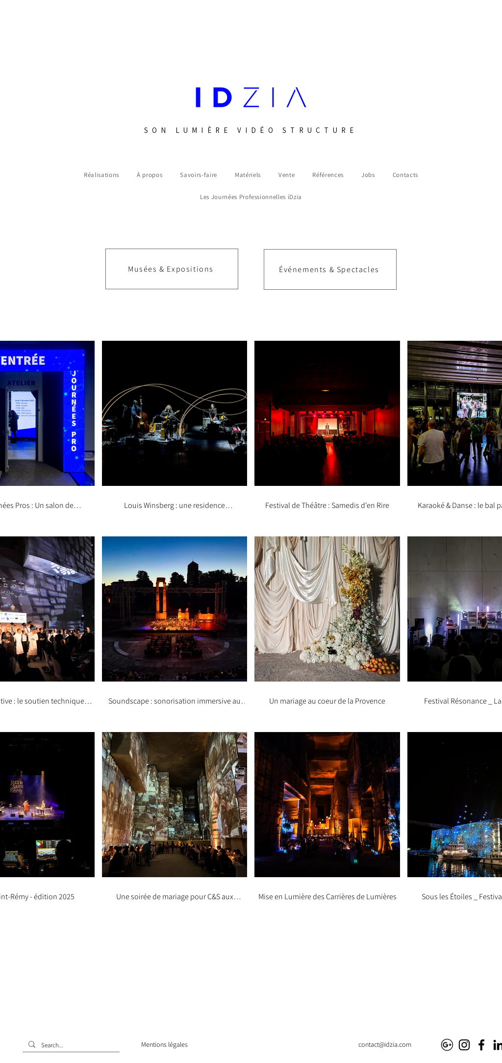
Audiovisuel (270, 1044)
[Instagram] (464, 1045)
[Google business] (447, 1045)
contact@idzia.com (384, 1044)
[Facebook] (481, 1045)
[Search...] (70, 1045)
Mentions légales (164, 1044)
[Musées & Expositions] (171, 269)
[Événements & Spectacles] (330, 269)
